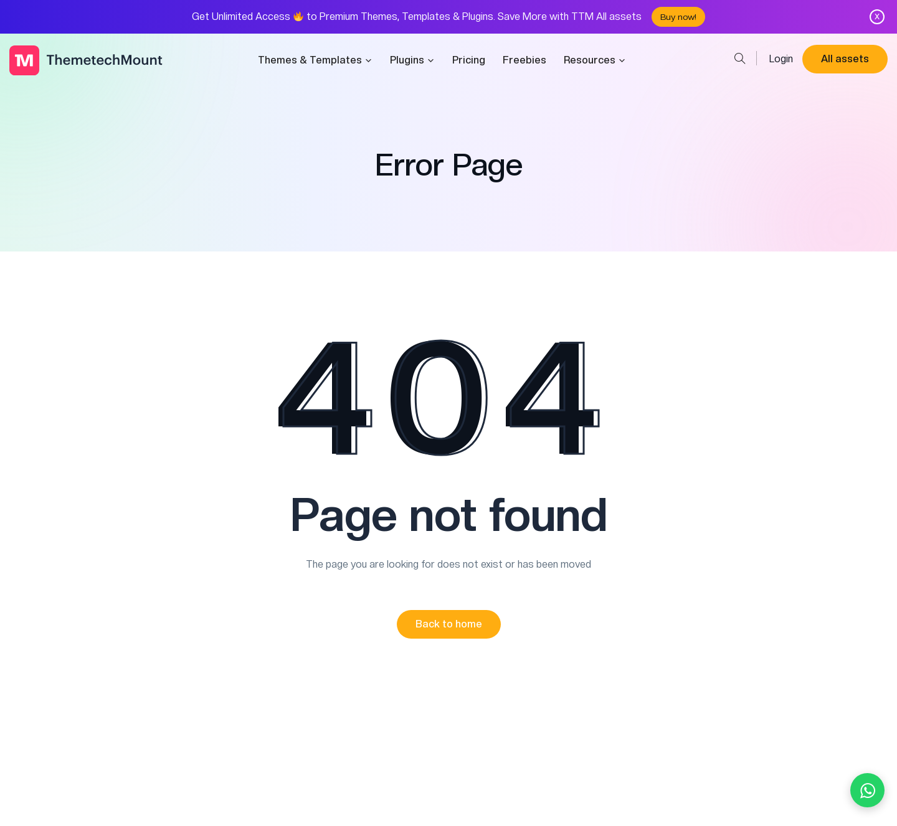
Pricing (468, 60)
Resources (595, 60)
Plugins (412, 60)
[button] (449, 624)
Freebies (524, 60)
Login (781, 59)
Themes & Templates (315, 60)
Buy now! (678, 17)
